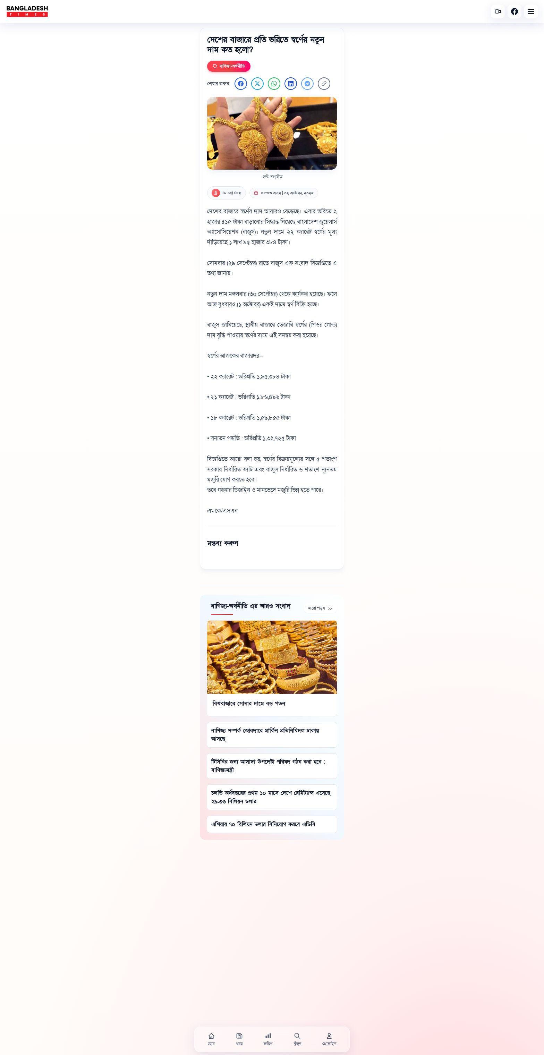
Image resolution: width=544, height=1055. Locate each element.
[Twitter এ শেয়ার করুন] (257, 83)
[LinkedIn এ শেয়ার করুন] (290, 83)
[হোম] (211, 1039)
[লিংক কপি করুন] (324, 83)
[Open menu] (531, 11)
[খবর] (239, 1039)
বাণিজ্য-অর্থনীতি (229, 66)
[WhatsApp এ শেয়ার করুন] (274, 83)
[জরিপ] (268, 1039)
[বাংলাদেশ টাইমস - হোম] (27, 11)
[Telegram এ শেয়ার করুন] (307, 83)
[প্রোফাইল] (329, 1039)
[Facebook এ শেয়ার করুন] (241, 83)
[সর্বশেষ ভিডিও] (498, 11)
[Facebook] (514, 11)
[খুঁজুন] (297, 1039)
